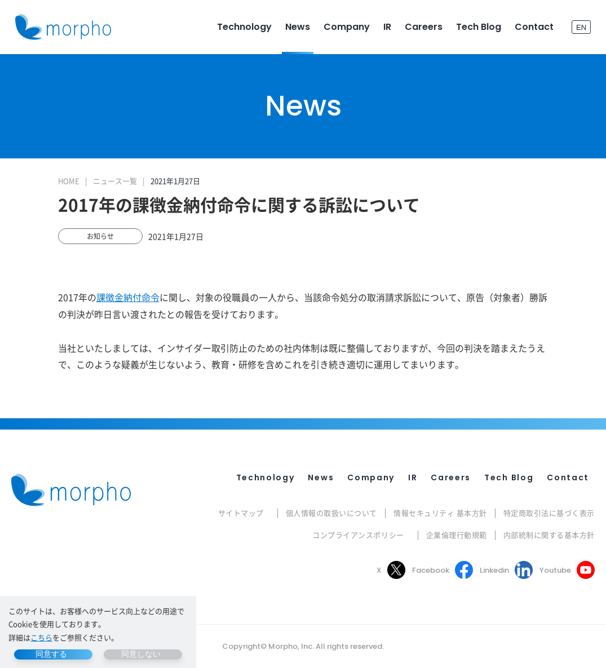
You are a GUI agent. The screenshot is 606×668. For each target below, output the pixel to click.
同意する (51, 653)
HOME (68, 180)
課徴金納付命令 (128, 297)
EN (581, 26)
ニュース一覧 (115, 180)
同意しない (141, 653)
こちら (41, 637)
